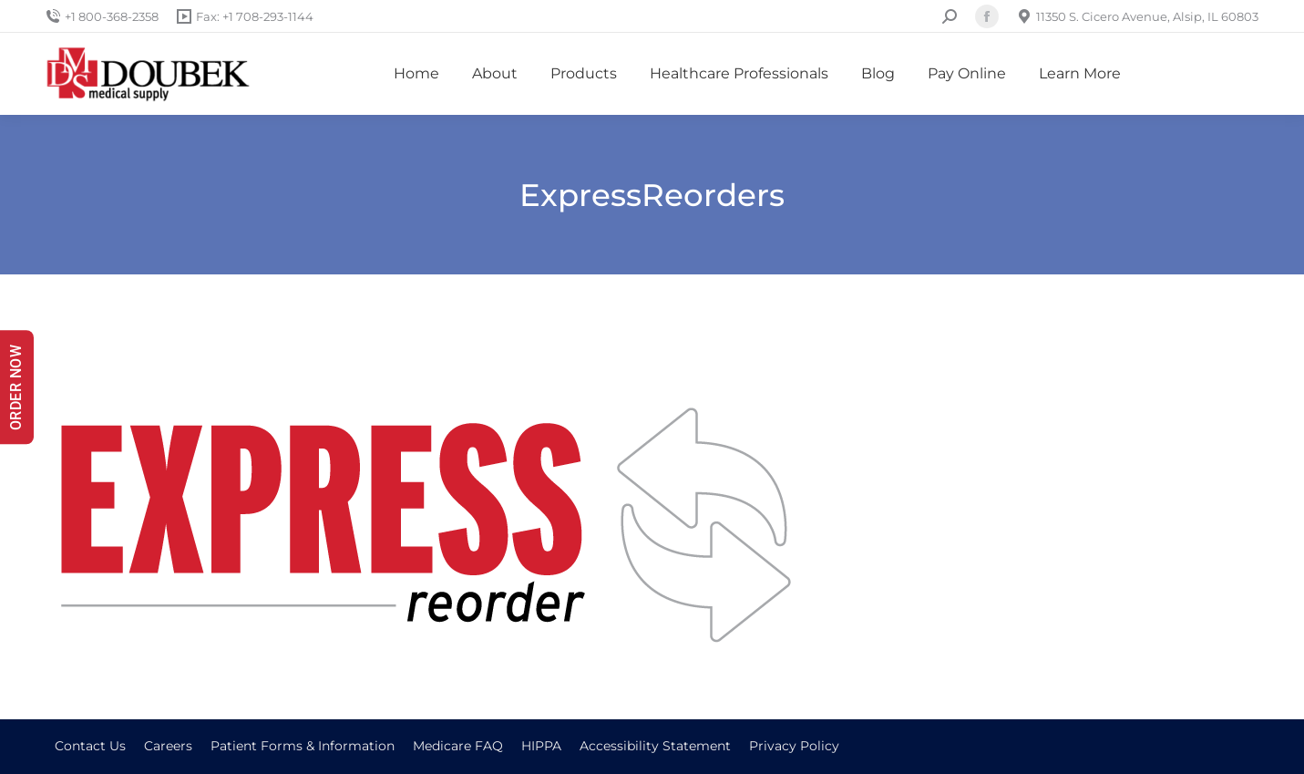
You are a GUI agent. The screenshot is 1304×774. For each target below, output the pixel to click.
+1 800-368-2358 (102, 17)
